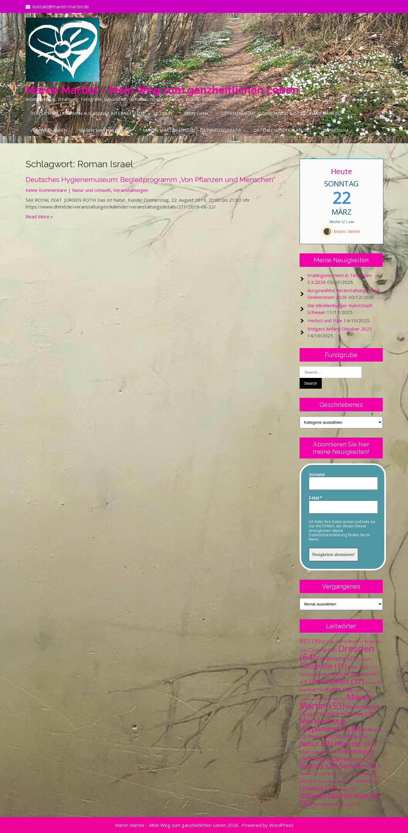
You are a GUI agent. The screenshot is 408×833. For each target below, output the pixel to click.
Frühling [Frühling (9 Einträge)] (308, 674)
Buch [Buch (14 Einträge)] (358, 641)
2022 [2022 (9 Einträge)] (328, 642)
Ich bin (164, 113)
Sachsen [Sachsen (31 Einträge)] (359, 766)
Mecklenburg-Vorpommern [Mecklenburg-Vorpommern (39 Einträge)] (330, 724)
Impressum (335, 130)
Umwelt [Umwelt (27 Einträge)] (318, 788)
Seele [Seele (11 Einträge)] (309, 773)
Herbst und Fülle (324, 320)
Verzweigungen (48, 130)
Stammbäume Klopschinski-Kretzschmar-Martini (282, 113)
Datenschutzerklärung (282, 130)
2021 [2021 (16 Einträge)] (310, 641)
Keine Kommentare (46, 190)
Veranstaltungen (130, 190)
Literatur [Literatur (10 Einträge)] (310, 698)
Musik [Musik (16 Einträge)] (355, 736)
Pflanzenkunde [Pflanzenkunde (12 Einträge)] (318, 752)
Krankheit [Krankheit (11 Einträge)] (312, 690)
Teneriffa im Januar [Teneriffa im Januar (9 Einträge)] (335, 781)
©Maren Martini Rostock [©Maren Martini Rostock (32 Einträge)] (339, 799)
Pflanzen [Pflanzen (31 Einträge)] (356, 743)
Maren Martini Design (105, 130)
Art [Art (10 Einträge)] (341, 641)
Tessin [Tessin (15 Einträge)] (366, 781)
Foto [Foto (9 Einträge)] (365, 659)
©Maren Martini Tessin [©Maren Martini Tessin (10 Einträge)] (336, 804)
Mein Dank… (198, 113)
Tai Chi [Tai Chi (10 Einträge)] (328, 774)
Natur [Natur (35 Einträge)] (316, 743)
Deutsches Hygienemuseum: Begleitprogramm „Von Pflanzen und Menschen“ (150, 180)
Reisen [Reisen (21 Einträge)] (358, 759)
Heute (341, 171)
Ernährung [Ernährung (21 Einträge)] (337, 658)
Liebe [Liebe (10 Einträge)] (361, 690)
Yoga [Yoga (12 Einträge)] (347, 789)
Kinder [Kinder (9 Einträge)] (373, 682)
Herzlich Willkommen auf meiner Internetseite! (87, 113)
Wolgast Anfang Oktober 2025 (339, 329)
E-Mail (315, 498)
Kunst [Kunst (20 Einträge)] (338, 689)
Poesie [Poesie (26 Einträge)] (326, 758)
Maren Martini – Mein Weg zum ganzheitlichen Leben (162, 90)
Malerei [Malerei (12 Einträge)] (334, 698)
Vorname (317, 475)
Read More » (39, 216)
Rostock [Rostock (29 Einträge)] (319, 765)
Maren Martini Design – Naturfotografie (192, 130)
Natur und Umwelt (91, 190)
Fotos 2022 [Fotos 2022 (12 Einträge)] (362, 667)
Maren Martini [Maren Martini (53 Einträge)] (336, 701)
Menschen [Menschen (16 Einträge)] (325, 736)
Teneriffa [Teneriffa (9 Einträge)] (348, 774)
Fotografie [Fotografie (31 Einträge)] (323, 666)
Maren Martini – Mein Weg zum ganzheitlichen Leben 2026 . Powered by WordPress (204, 825)
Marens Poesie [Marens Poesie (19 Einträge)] (350, 713)
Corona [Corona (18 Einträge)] (322, 649)
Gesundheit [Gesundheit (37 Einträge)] (336, 681)
